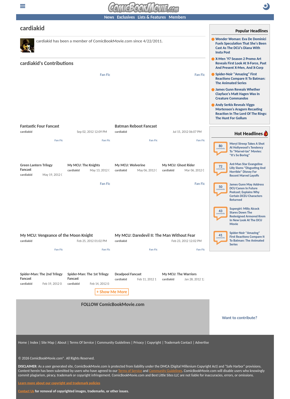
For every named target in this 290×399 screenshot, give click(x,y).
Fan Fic (105, 74)
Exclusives (126, 17)
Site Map (47, 342)
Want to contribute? (239, 315)
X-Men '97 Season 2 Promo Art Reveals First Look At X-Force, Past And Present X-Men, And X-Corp (240, 63)
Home (22, 342)
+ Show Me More (111, 291)
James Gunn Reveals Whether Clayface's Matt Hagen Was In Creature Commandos (237, 94)
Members (177, 17)
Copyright (154, 342)
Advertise (202, 342)
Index (34, 342)
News (109, 17)
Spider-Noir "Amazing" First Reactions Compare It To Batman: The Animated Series (240, 78)
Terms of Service (130, 371)
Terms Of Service (82, 342)
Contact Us (26, 391)
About (61, 342)
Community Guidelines (113, 342)
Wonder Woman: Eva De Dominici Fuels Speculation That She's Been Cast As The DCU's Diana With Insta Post (240, 45)
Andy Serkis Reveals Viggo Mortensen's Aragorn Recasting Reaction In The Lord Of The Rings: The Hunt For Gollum (241, 111)
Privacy (139, 342)
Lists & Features (152, 17)
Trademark (172, 342)
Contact (186, 342)
